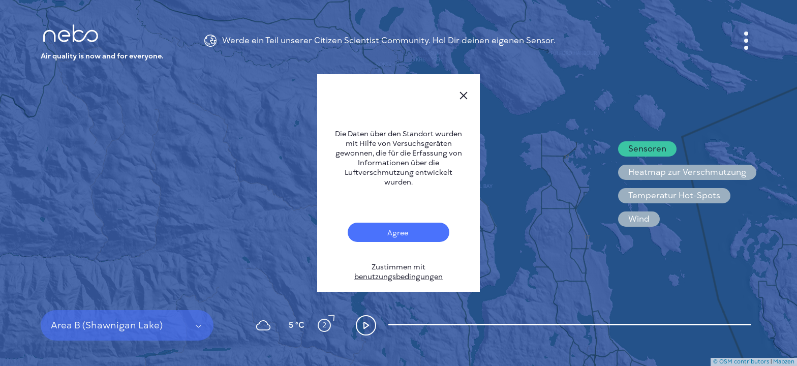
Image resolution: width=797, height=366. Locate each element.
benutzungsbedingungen (398, 277)
